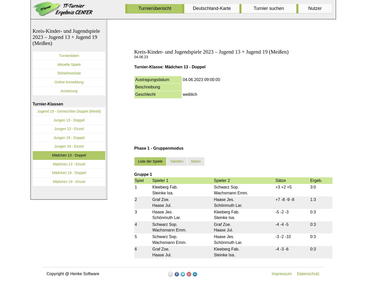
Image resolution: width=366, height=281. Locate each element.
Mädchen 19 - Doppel (69, 173)
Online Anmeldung (68, 82)
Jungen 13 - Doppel (69, 120)
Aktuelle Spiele (69, 65)
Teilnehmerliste (69, 73)
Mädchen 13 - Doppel (69, 155)
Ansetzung (69, 91)
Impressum (282, 274)
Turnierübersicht (154, 8)
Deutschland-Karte (212, 8)
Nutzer (315, 8)
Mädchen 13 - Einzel (69, 164)
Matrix (196, 161)
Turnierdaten (69, 56)
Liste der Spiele (150, 161)
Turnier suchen (269, 8)
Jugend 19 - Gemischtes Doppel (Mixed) (69, 111)
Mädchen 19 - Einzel (69, 182)
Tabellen (177, 161)
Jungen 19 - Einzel (69, 146)
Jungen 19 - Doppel (69, 138)
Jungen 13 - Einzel (69, 129)
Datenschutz (308, 274)
